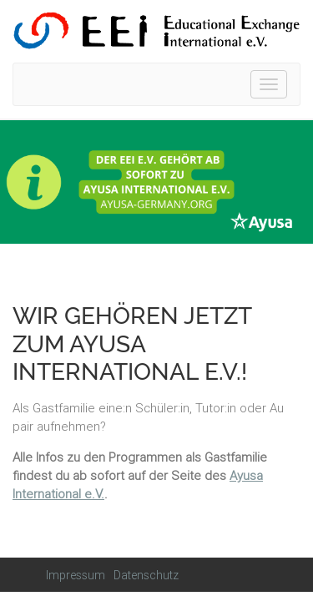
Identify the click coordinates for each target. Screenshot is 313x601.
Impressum (75, 575)
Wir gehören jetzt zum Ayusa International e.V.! (132, 344)
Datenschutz (146, 575)
